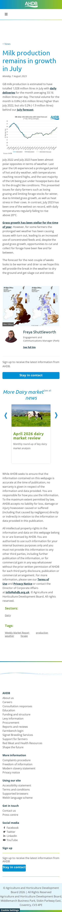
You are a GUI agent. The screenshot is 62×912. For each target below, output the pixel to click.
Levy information (12, 718)
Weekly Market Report (17, 632)
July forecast (25, 109)
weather (9, 636)
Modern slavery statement (18, 768)
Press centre (10, 815)
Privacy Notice (22, 584)
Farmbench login (12, 731)
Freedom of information (17, 764)
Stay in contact (31, 375)
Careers (7, 702)
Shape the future (12, 747)
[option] (31, 432)
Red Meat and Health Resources (22, 743)
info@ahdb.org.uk (17, 592)
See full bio (29, 347)
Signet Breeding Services (17, 735)
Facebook (13, 828)
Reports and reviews (15, 727)
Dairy (8, 615)
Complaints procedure (16, 760)
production (42, 632)
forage (24, 636)
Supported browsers (15, 793)
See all (47, 390)
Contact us (9, 810)
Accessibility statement (16, 785)
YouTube (12, 840)
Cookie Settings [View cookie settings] (10, 910)
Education (8, 710)
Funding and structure (16, 714)
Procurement (10, 722)
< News (6, 43)
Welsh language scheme (17, 798)
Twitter (11, 832)
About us (8, 698)
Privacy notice (11, 772)
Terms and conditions (16, 789)
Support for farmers (15, 739)
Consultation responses (17, 706)
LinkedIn (12, 836)
